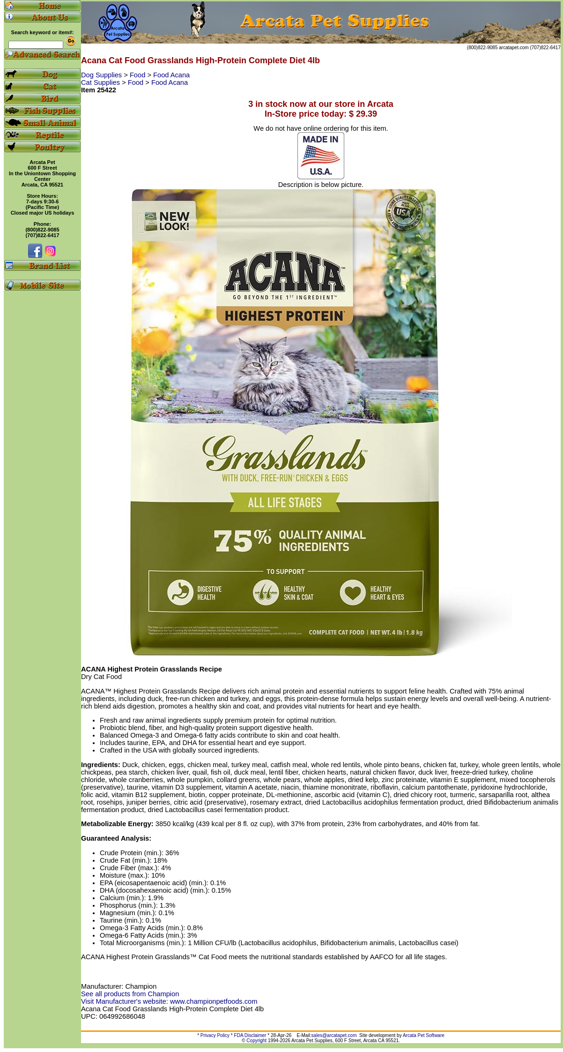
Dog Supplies (102, 75)
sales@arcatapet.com (334, 1035)
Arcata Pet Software (423, 1035)
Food (138, 75)
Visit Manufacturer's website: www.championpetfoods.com (169, 1001)
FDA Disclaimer (250, 1035)
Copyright (256, 1040)
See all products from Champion (130, 994)
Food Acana (171, 75)
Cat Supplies (101, 82)
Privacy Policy (215, 1035)
